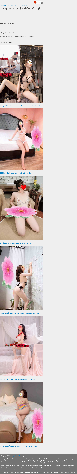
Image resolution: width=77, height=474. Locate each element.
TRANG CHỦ (5, 5)
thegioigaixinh (15, 456)
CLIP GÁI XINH (23, 5)
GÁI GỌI (13, 5)
